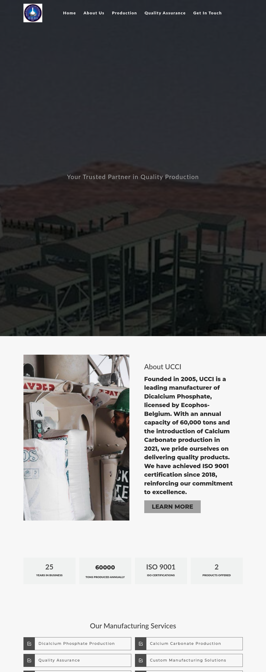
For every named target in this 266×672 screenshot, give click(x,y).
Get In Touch (207, 12)
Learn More (172, 506)
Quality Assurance (165, 12)
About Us (94, 12)
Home (69, 12)
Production (124, 12)
